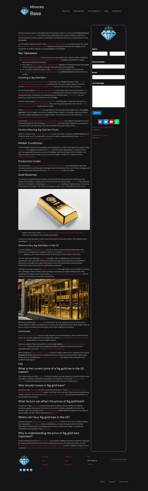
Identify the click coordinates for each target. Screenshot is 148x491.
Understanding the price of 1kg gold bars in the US (41, 60)
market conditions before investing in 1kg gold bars (51, 137)
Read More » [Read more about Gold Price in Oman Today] (96, 129)
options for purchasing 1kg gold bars (46, 421)
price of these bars (54, 170)
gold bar (41, 376)
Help (89, 457)
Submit (97, 113)
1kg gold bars (45, 441)
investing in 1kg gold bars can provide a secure (46, 121)
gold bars (54, 69)
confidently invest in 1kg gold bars (52, 349)
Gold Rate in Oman (100, 135)
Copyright (112, 482)
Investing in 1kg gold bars (27, 35)
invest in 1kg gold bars (36, 241)
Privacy (102, 482)
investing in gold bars (49, 269)
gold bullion (72, 95)
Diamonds (68, 465)
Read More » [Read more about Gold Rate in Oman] (96, 138)
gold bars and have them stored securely (66, 274)
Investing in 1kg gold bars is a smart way (33, 82)
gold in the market (54, 184)
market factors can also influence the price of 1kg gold (62, 232)
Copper (90, 464)
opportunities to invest (40, 352)
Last (111, 57)
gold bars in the (56, 44)
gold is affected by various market (33, 46)
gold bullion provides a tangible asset (38, 86)
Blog (106, 11)
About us (45, 457)
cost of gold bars (50, 410)
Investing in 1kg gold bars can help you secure (40, 72)
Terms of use (123, 482)
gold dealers (35, 424)
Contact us (68, 457)
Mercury (45, 465)
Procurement (79, 11)
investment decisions (26, 157)
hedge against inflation (55, 394)
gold (50, 150)
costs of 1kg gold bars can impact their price (48, 166)
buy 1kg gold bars (39, 249)
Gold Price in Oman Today (103, 127)
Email (95, 72)
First (93, 57)
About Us (66, 11)
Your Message (98, 83)
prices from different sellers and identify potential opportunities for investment (56, 448)
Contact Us (116, 11)
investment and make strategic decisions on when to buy (40, 445)
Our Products (94, 11)
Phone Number (99, 62)
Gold (43, 461)
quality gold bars (51, 123)
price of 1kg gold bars (43, 134)
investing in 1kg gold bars (45, 90)
